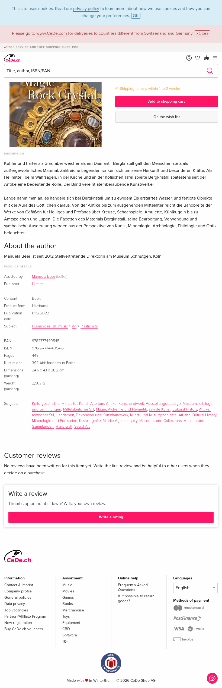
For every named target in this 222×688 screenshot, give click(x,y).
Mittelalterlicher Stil (78, 409)
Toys (66, 616)
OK (136, 15)
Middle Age (112, 421)
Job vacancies (16, 610)
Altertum (97, 404)
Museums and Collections (160, 421)
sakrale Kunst (159, 409)
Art (74, 326)
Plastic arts (89, 326)
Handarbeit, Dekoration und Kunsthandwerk (92, 415)
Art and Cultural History (197, 415)
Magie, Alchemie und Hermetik (121, 409)
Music (67, 585)
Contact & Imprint (18, 585)
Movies (68, 591)
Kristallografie (90, 421)
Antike (111, 404)
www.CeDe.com (51, 33)
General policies (17, 597)
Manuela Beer (43, 277)
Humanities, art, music (50, 326)
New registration (18, 622)
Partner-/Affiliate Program (25, 616)
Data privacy (14, 603)
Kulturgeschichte (46, 404)
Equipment (71, 622)
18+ (65, 641)
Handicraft (64, 426)
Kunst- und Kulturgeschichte (153, 415)
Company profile (18, 591)
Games (68, 597)
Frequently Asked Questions (133, 587)
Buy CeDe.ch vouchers (23, 629)
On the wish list (166, 117)
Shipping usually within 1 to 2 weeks (150, 88)
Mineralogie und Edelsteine (54, 421)
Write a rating (111, 517)
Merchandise (73, 610)
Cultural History (184, 409)
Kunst (83, 404)
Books (67, 603)
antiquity (130, 421)
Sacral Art (82, 426)
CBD (66, 629)
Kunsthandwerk (131, 404)
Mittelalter (69, 404)
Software (69, 635)
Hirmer (37, 284)
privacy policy (86, 8)
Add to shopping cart (166, 101)
